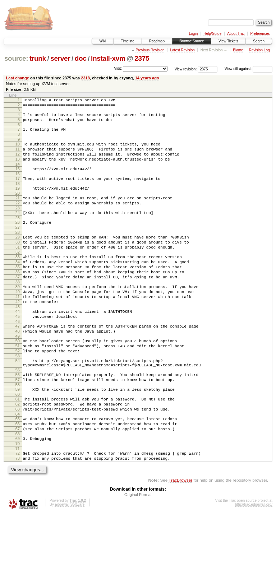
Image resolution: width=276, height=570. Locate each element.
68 (17, 485)
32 (17, 275)
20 (17, 207)
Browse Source (191, 41)
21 (17, 212)
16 (17, 186)
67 (17, 479)
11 (17, 156)
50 (17, 377)
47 (17, 360)
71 (17, 502)
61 (17, 444)
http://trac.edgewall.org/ (253, 560)
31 (17, 269)
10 (17, 150)
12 (17, 163)
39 (17, 314)
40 (17, 321)
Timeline (127, 41)
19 (17, 201)
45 (17, 350)
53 (17, 396)
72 (17, 507)
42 (17, 333)
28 (17, 252)
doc (81, 58)
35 (17, 291)
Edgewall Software (69, 560)
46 (17, 356)
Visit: (118, 68)
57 (17, 423)
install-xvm (108, 58)
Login (193, 34)
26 (17, 239)
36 (17, 298)
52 (17, 390)
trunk (37, 58)
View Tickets (228, 41)
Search (258, 41)
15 (17, 179)
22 (17, 218)
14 (17, 175)
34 (17, 285)
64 (17, 462)
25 (17, 235)
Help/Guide (212, 34)
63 (17, 456)
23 (17, 224)
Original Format (138, 550)
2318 (85, 78)
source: (16, 58)
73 (17, 513)
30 (17, 262)
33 (17, 279)
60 (17, 439)
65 (17, 467)
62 (17, 450)
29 (17, 256)
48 (17, 367)
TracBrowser (180, 536)
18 (17, 196)
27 (17, 246)
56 (17, 416)
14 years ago (147, 78)
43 (17, 339)
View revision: (186, 69)
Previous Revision (149, 50)
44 (17, 344)
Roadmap (157, 41)
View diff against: (248, 69)
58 (17, 429)
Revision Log (259, 50)
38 (17, 310)
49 (17, 373)
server (60, 58)
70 (17, 496)
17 (17, 190)
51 (17, 383)
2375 (141, 58)
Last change (17, 78)
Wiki (102, 41)
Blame (238, 50)
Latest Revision (182, 50)
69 (17, 490)
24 (17, 229)
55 (17, 412)
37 (17, 304)
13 (17, 169)
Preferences (260, 34)
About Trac (235, 34)
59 (17, 433)
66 (17, 473)
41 (17, 327)
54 (17, 400)
